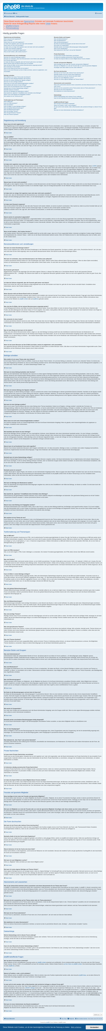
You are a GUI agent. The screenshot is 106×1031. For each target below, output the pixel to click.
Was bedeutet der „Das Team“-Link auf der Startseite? (67, 50)
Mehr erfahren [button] (76, 1027)
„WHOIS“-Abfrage (30, 988)
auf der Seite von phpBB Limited (73, 964)
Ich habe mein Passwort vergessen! (13, 48)
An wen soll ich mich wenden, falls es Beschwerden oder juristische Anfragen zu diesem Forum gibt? (78, 107)
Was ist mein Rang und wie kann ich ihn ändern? (16, 68)
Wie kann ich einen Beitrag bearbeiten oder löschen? (17, 78)
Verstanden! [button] (94, 1027)
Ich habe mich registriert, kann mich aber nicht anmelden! (18, 43)
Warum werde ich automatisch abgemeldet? (15, 50)
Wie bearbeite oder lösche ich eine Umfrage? (15, 85)
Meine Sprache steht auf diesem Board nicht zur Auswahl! (18, 63)
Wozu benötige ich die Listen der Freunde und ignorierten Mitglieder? (71, 64)
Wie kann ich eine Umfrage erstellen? (13, 81)
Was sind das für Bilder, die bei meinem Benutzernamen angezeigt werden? (23, 65)
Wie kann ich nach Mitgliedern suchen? (64, 77)
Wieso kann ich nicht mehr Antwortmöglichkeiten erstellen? (19, 83)
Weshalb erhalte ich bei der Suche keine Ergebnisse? (67, 74)
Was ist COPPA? (8, 40)
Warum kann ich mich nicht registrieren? (14, 42)
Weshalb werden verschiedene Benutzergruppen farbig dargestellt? (71, 47)
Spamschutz (29, 21)
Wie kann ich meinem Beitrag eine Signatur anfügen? (17, 80)
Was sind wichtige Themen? (11, 111)
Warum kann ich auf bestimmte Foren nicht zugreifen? (17, 86)
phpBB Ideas (82, 975)
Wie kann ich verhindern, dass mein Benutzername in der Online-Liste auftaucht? (24, 58)
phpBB (47, 1022)
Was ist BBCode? (8, 101)
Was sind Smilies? (8, 104)
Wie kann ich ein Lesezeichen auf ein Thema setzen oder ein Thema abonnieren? (74, 88)
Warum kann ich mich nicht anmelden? (13, 45)
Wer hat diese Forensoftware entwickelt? (64, 103)
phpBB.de (36, 299)
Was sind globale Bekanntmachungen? (14, 108)
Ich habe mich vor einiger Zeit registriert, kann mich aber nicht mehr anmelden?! (24, 47)
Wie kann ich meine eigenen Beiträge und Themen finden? (69, 79)
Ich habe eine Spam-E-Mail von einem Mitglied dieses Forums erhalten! (72, 58)
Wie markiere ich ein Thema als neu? (13, 96)
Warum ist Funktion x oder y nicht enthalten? (65, 105)
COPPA (94, 166)
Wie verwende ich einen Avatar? (12, 66)
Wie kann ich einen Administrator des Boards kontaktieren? (69, 110)
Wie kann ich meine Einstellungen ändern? (15, 57)
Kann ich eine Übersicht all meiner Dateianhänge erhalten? (69, 98)
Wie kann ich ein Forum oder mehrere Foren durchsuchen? (69, 72)
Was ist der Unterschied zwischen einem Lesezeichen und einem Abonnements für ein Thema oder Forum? (77, 85)
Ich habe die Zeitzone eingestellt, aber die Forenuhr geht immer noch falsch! (23, 62)
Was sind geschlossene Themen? (12, 112)
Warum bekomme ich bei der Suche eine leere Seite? (67, 76)
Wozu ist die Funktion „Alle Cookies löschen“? (15, 51)
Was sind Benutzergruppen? (61, 42)
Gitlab (48, 24)
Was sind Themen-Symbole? (11, 114)
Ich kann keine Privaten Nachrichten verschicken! (66, 55)
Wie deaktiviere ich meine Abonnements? (64, 91)
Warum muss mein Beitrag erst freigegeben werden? (17, 94)
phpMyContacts (12, 26)
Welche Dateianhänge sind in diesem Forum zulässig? (67, 96)
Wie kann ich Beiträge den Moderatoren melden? (16, 91)
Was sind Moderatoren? (60, 40)
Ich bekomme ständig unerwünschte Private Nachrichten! (68, 57)
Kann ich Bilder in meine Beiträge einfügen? (15, 106)
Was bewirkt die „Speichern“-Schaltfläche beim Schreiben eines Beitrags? (22, 93)
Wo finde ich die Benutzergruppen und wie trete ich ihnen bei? (69, 43)
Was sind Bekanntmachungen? (12, 109)
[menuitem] (15, 13)
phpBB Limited (24, 299)
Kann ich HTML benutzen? (10, 103)
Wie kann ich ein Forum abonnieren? (63, 89)
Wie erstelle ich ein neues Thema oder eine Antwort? (17, 77)
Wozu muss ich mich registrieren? (12, 39)
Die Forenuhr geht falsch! (10, 60)
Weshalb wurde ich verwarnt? (11, 89)
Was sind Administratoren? (60, 39)
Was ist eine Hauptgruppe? (61, 48)
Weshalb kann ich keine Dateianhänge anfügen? (16, 88)
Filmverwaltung (12, 28)
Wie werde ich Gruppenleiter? (61, 45)
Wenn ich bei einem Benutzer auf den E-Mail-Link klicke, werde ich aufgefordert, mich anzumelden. (25, 70)
